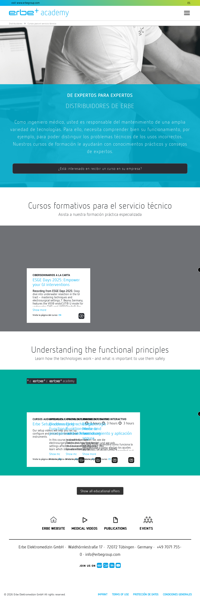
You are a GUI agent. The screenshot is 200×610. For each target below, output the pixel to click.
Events (146, 528)
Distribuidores (15, 23)
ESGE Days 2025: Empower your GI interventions (56, 282)
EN (60, 314)
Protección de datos (145, 594)
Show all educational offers (100, 491)
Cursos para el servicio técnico (42, 23)
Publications (115, 528)
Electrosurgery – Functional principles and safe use (134, 428)
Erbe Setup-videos (49, 423)
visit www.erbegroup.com (25, 2)
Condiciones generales (177, 594)
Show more (39, 309)
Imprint (102, 594)
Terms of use (120, 594)
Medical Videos (84, 528)
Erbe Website (53, 528)
